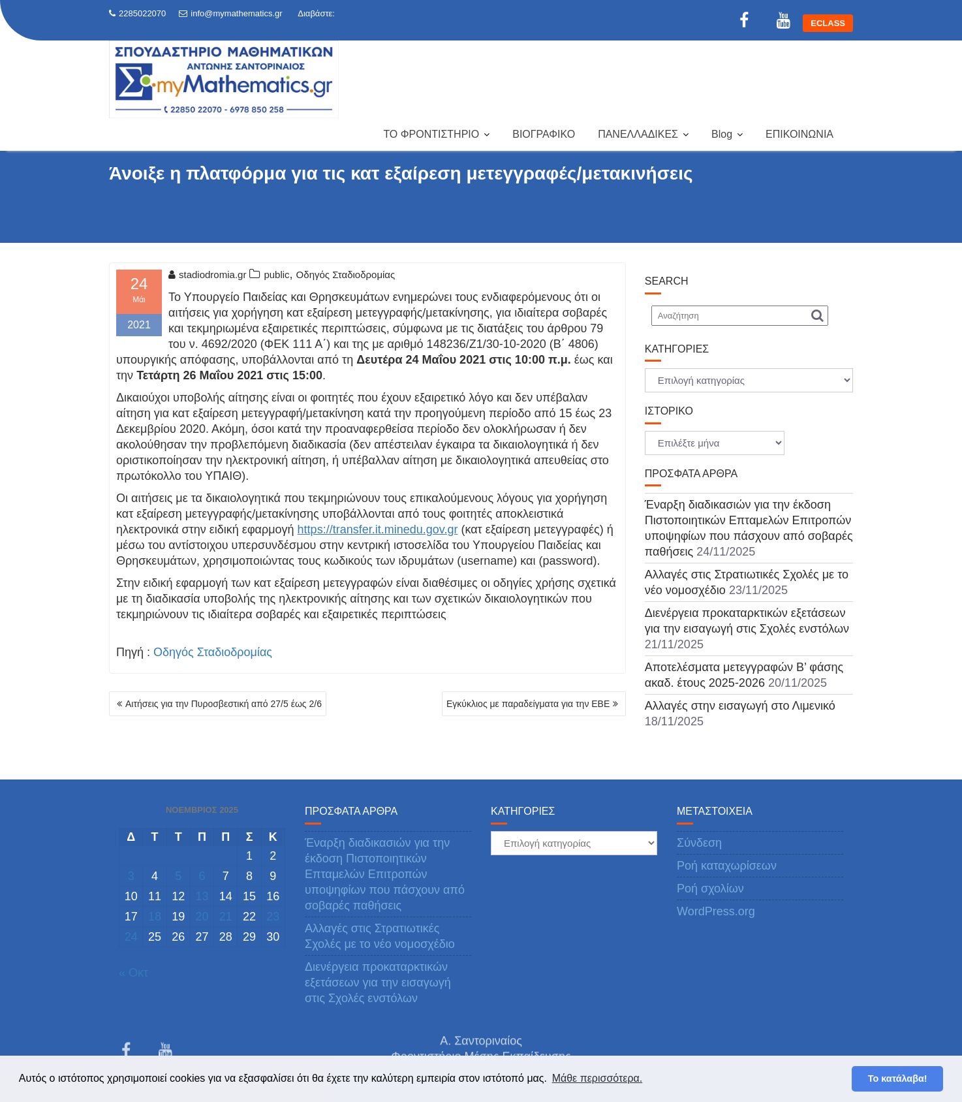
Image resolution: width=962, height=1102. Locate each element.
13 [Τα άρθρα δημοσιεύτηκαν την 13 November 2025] (201, 896)
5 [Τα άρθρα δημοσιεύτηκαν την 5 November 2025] (178, 876)
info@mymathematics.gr (230, 13)
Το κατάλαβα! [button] (897, 1078)
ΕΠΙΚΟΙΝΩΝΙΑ (799, 134)
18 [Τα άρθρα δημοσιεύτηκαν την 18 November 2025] (154, 916)
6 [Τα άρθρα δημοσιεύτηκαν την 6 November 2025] (201, 876)
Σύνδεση (699, 842)
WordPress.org (716, 911)
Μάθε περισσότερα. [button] (597, 1078)
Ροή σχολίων (710, 888)
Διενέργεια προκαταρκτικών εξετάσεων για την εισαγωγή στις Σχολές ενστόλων (378, 982)
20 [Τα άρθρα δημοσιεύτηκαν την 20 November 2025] (201, 916)
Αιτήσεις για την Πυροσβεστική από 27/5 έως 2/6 (223, 704)
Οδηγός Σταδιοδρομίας (346, 274)
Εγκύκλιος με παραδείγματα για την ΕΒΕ (528, 704)
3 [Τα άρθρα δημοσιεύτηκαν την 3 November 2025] (131, 876)
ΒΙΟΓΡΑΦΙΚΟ (543, 134)
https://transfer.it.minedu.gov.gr (378, 529)
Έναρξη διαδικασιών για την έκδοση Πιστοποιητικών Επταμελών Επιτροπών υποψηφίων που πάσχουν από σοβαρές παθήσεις (385, 874)
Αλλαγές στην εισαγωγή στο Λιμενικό (740, 705)
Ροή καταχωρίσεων (727, 865)
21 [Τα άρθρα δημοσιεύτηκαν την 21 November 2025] (225, 916)
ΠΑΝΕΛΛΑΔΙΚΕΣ (638, 134)
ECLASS (828, 23)
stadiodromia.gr (207, 274)
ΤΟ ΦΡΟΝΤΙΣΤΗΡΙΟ (431, 134)
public (276, 274)
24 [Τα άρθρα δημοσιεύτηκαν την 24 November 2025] (131, 936)
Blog (721, 134)
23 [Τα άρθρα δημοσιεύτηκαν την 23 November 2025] (272, 916)
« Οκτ (133, 972)
